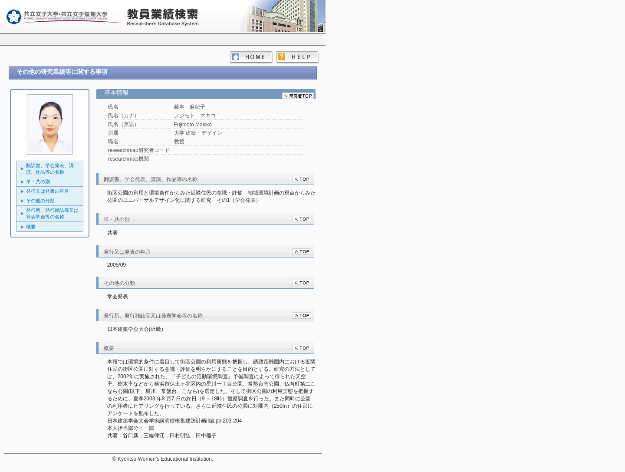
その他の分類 (40, 200)
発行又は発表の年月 (47, 191)
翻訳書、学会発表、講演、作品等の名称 (50, 169)
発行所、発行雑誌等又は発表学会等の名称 (52, 213)
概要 (31, 226)
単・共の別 (38, 181)
